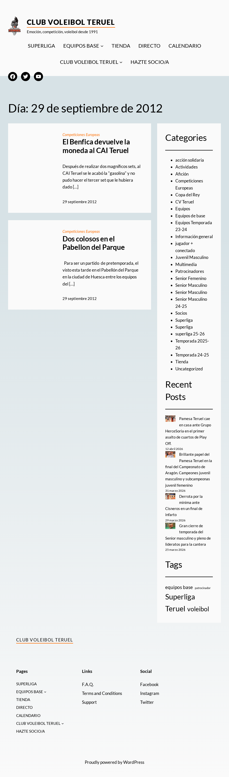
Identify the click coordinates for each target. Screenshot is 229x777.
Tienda (181, 360)
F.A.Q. (88, 681)
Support (89, 699)
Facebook (149, 681)
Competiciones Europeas (82, 134)
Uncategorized (189, 367)
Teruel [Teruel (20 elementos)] (175, 605)
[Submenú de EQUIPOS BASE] (101, 45)
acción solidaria (189, 160)
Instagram (149, 690)
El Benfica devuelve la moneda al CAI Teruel (96, 146)
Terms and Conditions (102, 690)
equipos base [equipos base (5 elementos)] (179, 584)
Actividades (186, 166)
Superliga (184, 318)
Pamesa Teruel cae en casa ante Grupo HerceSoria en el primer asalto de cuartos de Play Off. (188, 429)
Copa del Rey (187, 194)
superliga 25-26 (190, 332)
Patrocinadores (189, 270)
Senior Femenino (190, 277)
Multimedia (186, 263)
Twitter (147, 699)
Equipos (182, 208)
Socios (181, 311)
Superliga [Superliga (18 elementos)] (180, 594)
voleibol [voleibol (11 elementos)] (198, 606)
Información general (194, 236)
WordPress (133, 761)
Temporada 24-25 (192, 353)
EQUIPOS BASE (81, 46)
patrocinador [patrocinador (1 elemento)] (203, 585)
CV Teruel (184, 201)
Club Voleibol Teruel (71, 22)
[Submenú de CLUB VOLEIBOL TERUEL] (120, 61)
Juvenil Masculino (191, 256)
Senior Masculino (191, 284)
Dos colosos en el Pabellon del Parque (93, 242)
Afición (182, 173)
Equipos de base (190, 215)
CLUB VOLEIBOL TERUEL (89, 62)
